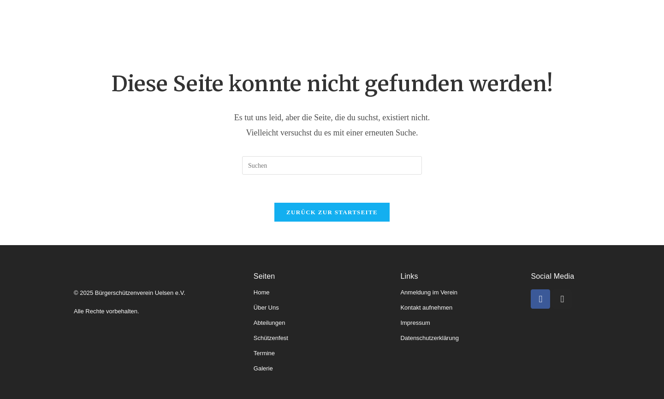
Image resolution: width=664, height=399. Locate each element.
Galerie (467, 22)
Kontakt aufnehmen (426, 307)
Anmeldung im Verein (428, 292)
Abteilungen (237, 22)
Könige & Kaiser (303, 22)
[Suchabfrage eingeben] (332, 165)
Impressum (415, 322)
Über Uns (266, 307)
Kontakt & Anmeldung (533, 22)
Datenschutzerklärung (429, 337)
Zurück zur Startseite (332, 212)
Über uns (182, 22)
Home (140, 22)
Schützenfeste (370, 22)
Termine (425, 22)
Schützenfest (271, 337)
